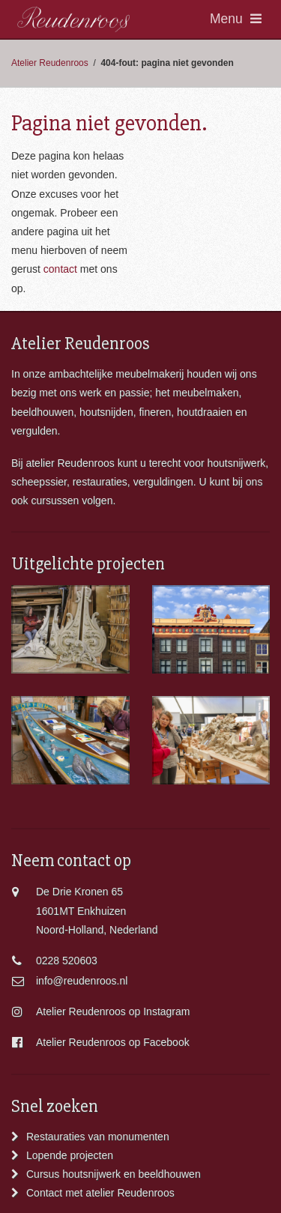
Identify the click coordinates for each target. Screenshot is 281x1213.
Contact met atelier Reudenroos (100, 1193)
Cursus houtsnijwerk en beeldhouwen (113, 1174)
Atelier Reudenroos (49, 63)
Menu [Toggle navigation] (236, 18)
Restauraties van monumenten (97, 1137)
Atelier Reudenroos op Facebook (113, 1042)
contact (60, 269)
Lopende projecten (69, 1155)
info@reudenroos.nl (81, 981)
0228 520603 (66, 961)
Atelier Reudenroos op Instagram (113, 1011)
